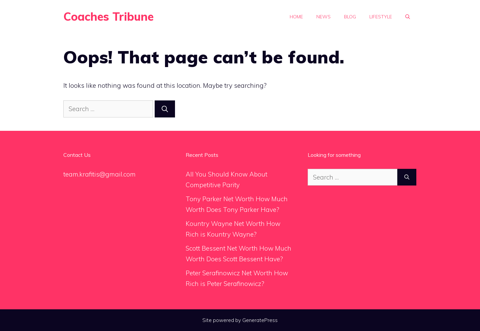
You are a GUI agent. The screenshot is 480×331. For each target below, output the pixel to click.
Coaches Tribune (108, 16)
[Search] (165, 108)
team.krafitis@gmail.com (99, 174)
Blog (350, 17)
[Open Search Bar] (408, 17)
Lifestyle (380, 17)
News (323, 17)
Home (296, 17)
